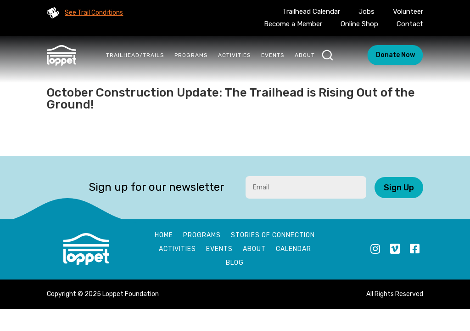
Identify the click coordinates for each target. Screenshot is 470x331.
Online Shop (359, 24)
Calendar (293, 249)
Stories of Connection (273, 235)
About (305, 55)
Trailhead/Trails (135, 55)
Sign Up (399, 188)
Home (164, 235)
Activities (234, 55)
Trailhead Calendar (311, 11)
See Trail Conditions (94, 13)
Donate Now (395, 55)
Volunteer (408, 11)
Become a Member (293, 24)
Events (273, 55)
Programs (191, 55)
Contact (410, 24)
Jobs (366, 11)
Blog (235, 263)
